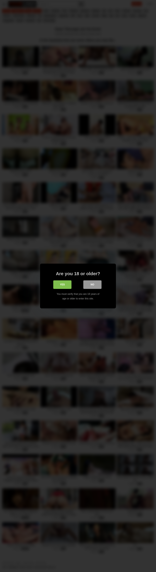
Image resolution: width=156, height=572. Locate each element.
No (92, 284)
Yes (62, 284)
